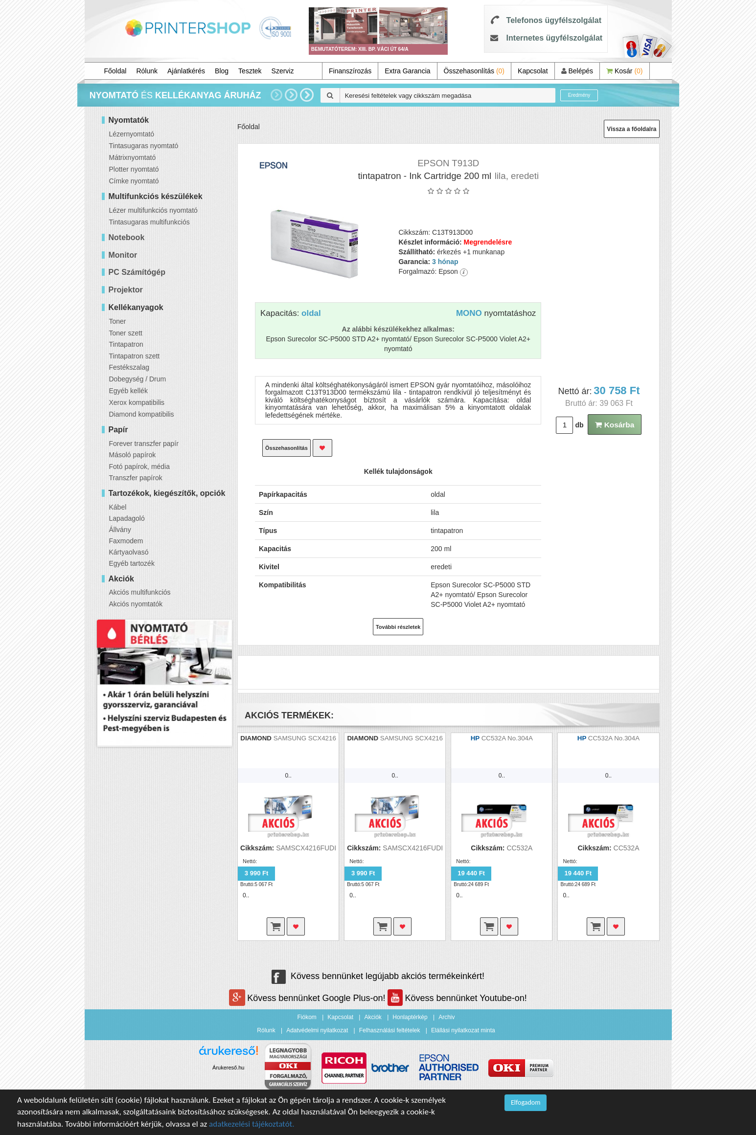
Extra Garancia (407, 71)
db (579, 425)
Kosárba (614, 425)
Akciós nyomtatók (136, 604)
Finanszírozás (350, 71)
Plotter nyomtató (134, 169)
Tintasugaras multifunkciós (149, 222)
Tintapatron (126, 344)
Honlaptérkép (409, 1017)
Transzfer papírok (135, 478)
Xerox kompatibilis (137, 402)
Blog (222, 71)
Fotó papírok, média (139, 466)
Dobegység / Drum (137, 379)
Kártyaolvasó (129, 552)
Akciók (372, 1017)
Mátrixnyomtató (132, 157)
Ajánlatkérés (186, 71)
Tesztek (249, 71)
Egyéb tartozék (132, 563)
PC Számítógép (137, 272)
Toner (117, 321)
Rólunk (147, 71)
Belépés (577, 71)
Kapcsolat (533, 71)
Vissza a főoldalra (631, 129)
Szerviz (283, 71)
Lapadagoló (127, 518)
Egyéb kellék (128, 391)
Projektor (126, 290)
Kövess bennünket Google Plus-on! (308, 998)
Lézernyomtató (132, 134)
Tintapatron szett (134, 356)
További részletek (398, 627)
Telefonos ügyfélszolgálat (553, 20)
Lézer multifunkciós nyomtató (153, 210)
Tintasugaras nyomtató (144, 146)
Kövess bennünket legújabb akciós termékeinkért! (378, 976)
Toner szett (125, 333)
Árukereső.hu (228, 1067)
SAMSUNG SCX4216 (305, 738)
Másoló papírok (132, 455)
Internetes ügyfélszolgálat (554, 38)
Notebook (127, 237)
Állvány (120, 530)
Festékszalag (129, 367)
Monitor (123, 255)
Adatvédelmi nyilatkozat (317, 1030)
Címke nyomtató (134, 181)
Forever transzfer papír (144, 443)
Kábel (118, 507)
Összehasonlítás (474, 71)
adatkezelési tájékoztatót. (252, 1124)
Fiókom (307, 1017)
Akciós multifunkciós (140, 592)
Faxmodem (126, 541)
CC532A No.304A (507, 738)
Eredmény (579, 95)
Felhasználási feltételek (389, 1030)
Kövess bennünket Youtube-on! (457, 998)
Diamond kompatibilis (141, 414)
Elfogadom (525, 1102)
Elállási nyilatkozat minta (463, 1030)
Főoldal (115, 71)
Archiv (446, 1017)
